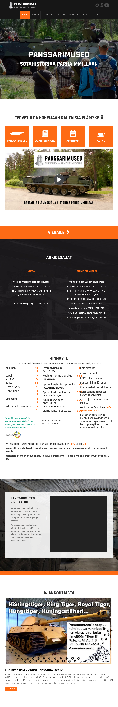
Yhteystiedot (87, 14)
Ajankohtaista (45, 141)
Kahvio (101, 141)
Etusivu (25, 14)
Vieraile (59, 232)
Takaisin (10, 689)
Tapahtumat (61, 14)
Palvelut (73, 14)
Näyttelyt (47, 14)
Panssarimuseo (17, 141)
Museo (35, 14)
